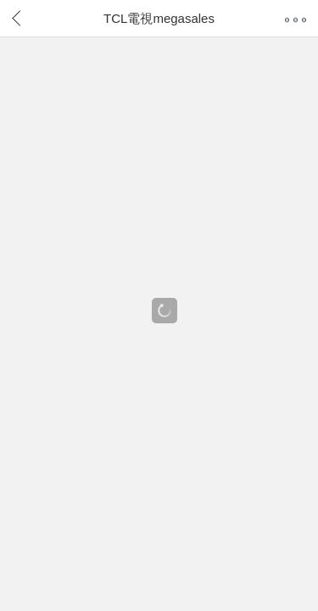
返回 (30, 16)
